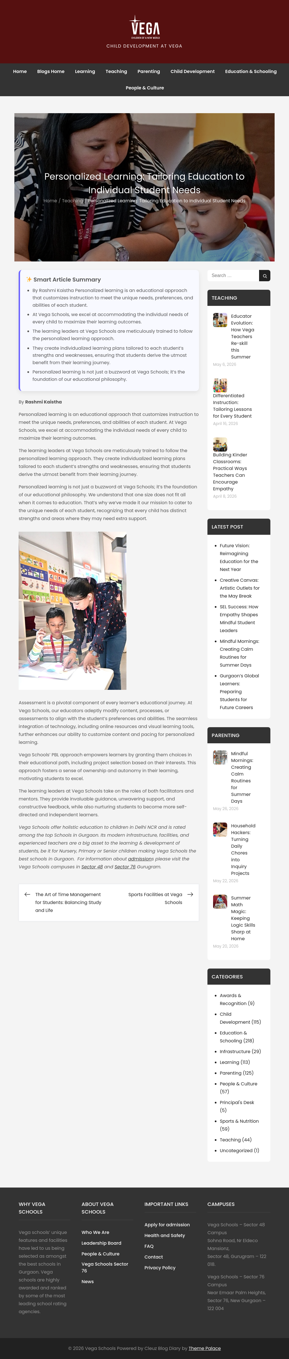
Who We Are (95, 1232)
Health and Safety (164, 1235)
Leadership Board (101, 1243)
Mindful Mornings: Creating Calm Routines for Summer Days (242, 777)
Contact (153, 1257)
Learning (85, 71)
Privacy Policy (160, 1267)
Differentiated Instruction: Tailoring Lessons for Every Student (232, 405)
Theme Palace (205, 1348)
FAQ (149, 1246)
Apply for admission (167, 1224)
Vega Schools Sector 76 (105, 1267)
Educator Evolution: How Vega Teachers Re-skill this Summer (242, 336)
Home (20, 71)
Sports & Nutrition (239, 1121)
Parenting (149, 71)
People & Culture (145, 88)
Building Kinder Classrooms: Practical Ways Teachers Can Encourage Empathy (230, 472)
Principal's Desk (237, 1102)
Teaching (116, 71)
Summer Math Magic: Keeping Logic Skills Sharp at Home (243, 918)
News (88, 1281)
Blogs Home (51, 71)
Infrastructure (235, 1051)
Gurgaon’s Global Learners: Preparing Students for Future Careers (239, 692)
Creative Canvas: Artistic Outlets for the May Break (240, 588)
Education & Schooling (251, 71)
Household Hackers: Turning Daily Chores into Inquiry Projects (243, 850)
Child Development (192, 71)
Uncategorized (236, 1150)
